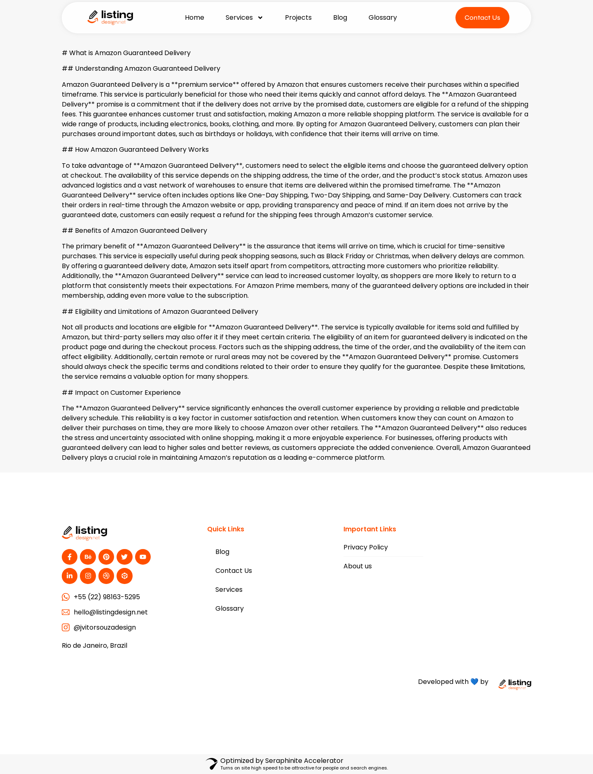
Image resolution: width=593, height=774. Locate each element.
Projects (298, 17)
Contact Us (233, 570)
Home (194, 17)
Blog (340, 17)
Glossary (383, 17)
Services (245, 17)
